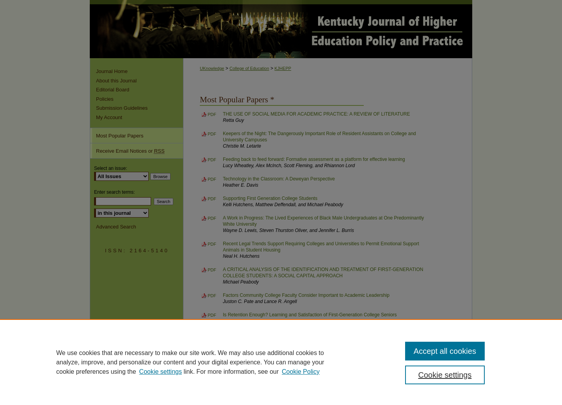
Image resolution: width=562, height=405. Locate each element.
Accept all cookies (445, 351)
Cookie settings (160, 371)
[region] (281, 362)
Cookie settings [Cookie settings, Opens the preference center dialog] (445, 375)
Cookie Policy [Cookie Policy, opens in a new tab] (301, 371)
